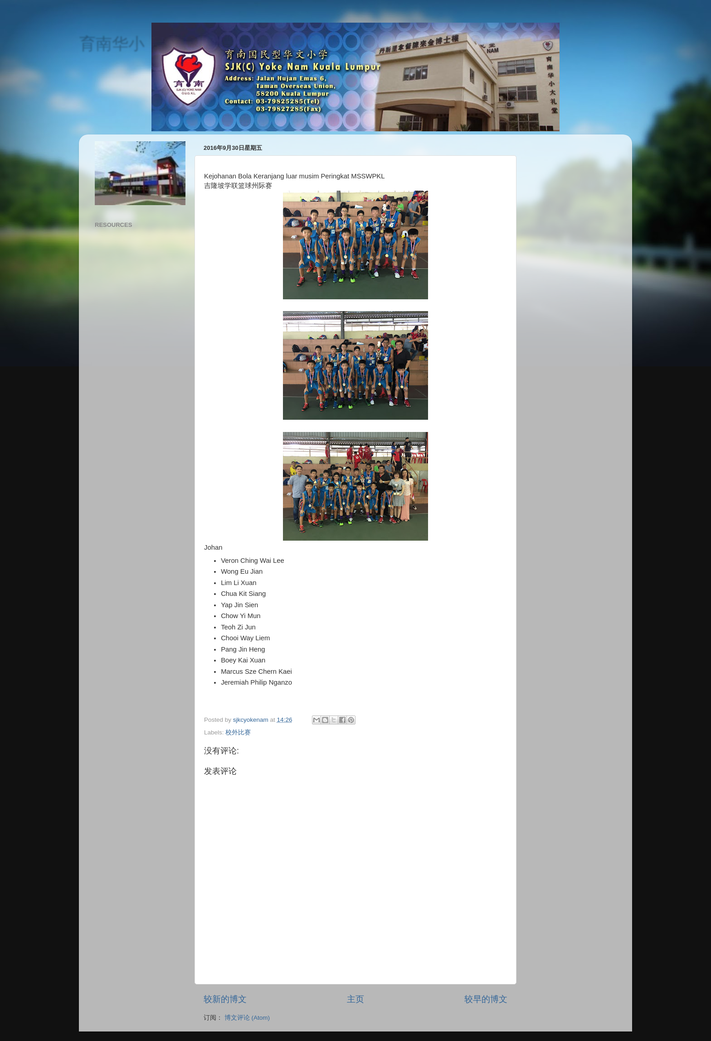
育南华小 (111, 43)
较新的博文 (225, 999)
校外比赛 (238, 732)
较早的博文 (485, 999)
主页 (355, 999)
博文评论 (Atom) (247, 1017)
